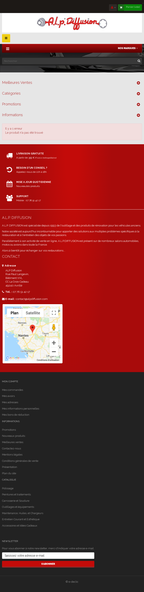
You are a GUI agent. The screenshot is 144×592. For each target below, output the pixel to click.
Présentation (9, 467)
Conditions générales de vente (20, 460)
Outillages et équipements (18, 506)
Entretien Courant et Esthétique (21, 519)
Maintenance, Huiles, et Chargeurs (22, 513)
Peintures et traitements (16, 494)
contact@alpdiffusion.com (32, 298)
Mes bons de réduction (15, 414)
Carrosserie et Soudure (15, 500)
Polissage (7, 488)
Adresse (9, 265)
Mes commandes (12, 389)
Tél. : (7, 291)
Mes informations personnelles (20, 408)
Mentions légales (12, 454)
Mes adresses (10, 402)
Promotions (11, 104)
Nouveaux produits (13, 435)
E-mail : (8, 298)
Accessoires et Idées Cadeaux (19, 525)
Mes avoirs (8, 396)
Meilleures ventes (17, 82)
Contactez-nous (11, 448)
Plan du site (9, 473)
